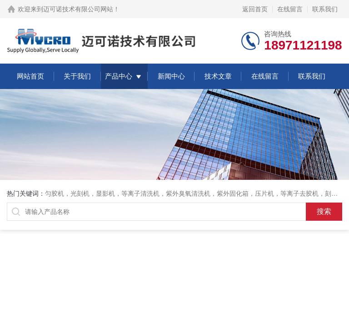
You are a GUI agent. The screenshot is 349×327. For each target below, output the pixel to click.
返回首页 (255, 9)
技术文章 (218, 76)
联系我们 (325, 9)
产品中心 (118, 76)
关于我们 (77, 76)
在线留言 (290, 9)
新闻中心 (171, 76)
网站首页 (30, 76)
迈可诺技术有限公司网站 (78, 9)
